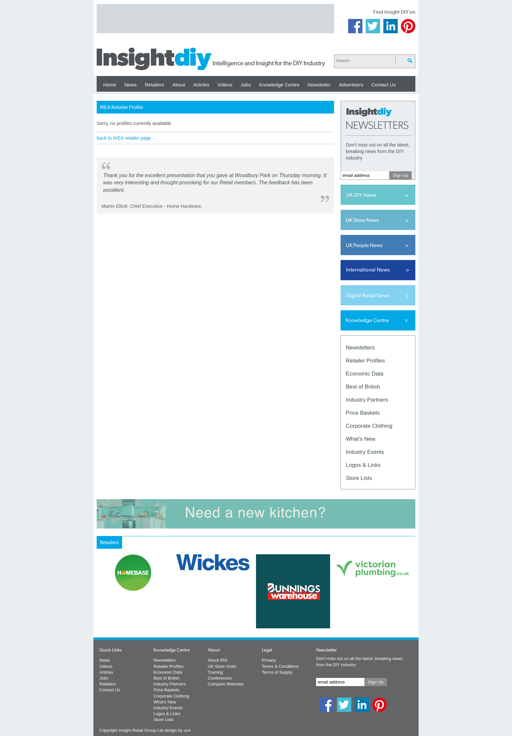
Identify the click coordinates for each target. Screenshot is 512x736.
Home (109, 84)
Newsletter (319, 84)
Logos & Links (363, 465)
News (130, 84)
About (178, 84)
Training (215, 672)
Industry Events (365, 452)
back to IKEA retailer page (124, 138)
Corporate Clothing (369, 426)
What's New (360, 439)
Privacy (269, 660)
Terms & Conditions (280, 666)
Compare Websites (226, 684)
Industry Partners (367, 400)
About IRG (218, 660)
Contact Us (384, 84)
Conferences (220, 678)
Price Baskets (363, 413)
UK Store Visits (222, 666)
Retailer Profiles (365, 361)
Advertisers (351, 84)
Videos (224, 84)
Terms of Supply (277, 672)
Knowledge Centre (279, 84)
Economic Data (364, 374)
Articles (201, 84)
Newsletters (360, 348)
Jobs (246, 84)
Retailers (154, 84)
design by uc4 (177, 730)
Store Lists (359, 478)
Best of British (363, 387)
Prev (100, 608)
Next (282, 608)
